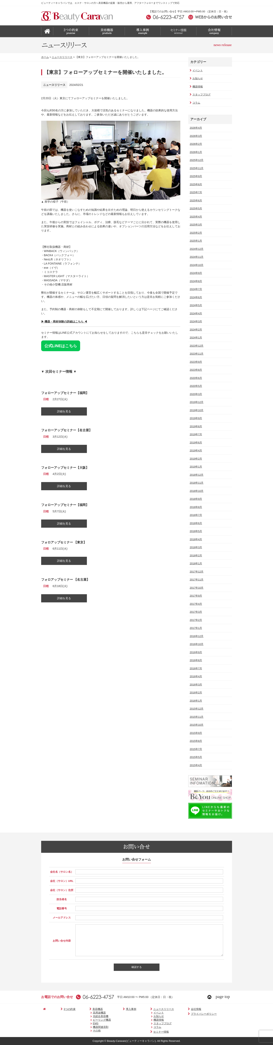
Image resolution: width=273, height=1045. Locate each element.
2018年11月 (196, 482)
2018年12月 (196, 474)
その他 (88, 1030)
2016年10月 (196, 644)
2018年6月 (195, 523)
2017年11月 (196, 579)
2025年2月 (195, 232)
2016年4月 (195, 676)
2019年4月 (195, 450)
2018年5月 (195, 531)
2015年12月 (196, 708)
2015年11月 (196, 716)
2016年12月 (196, 636)
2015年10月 (196, 724)
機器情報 (195, 86)
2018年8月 (195, 507)
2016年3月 (195, 684)
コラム (194, 102)
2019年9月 (195, 418)
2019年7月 (195, 434)
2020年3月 (195, 394)
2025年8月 (195, 184)
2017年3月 (195, 611)
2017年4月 (195, 603)
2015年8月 (195, 740)
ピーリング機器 (93, 1019)
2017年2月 (195, 620)
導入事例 (119, 1009)
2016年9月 (195, 652)
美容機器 (86, 1009)
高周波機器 (90, 1012)
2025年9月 (195, 176)
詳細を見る (64, 411)
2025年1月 (195, 240)
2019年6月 (195, 442)
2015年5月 (195, 757)
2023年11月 (196, 353)
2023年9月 (195, 361)
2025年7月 (195, 192)
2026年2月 (195, 143)
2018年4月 (195, 539)
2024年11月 (196, 256)
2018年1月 (195, 563)
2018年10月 (196, 490)
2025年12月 (196, 160)
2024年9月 (195, 273)
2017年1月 (195, 627)
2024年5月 (195, 305)
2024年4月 (195, 313)
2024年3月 (195, 321)
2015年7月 (195, 749)
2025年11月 (196, 168)
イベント (195, 70)
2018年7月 (195, 515)
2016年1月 (195, 700)
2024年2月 (195, 329)
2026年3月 (195, 135)
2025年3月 (195, 224)
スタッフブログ (199, 94)
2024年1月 (195, 337)
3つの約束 (62, 1009)
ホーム (45, 57)
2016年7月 (195, 668)
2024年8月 (195, 281)
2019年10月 (196, 410)
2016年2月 (195, 692)
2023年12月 (196, 345)
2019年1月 (195, 466)
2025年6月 (195, 200)
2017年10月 (196, 587)
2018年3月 (195, 547)
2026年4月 (195, 127)
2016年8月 (195, 660)
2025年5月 (195, 208)
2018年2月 (195, 555)
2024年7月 (195, 289)
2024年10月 (196, 265)
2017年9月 (195, 595)
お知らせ (195, 78)
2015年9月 (195, 732)
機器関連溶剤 (91, 1026)
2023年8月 (195, 369)
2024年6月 (195, 297)
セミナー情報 (145, 1031)
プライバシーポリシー (184, 1013)
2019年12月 (196, 402)
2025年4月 (195, 216)
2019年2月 (195, 458)
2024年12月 (196, 248)
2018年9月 (195, 498)
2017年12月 (196, 571)
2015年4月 (195, 765)
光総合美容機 (91, 1016)
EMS (86, 1023)
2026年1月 (195, 152)
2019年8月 (195, 426)
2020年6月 (195, 377)
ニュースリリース (62, 57)
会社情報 (176, 1009)
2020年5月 (195, 385)
